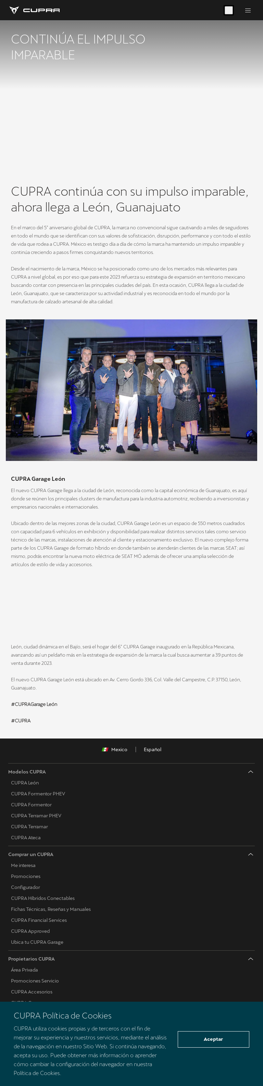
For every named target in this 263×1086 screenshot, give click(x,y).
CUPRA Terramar (29, 827)
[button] (89, 593)
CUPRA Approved (30, 931)
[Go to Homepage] (34, 10)
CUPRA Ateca (26, 838)
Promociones (25, 876)
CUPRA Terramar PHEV (36, 816)
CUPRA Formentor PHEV (38, 794)
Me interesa (23, 865)
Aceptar (213, 1039)
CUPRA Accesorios (31, 992)
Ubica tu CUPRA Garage (37, 942)
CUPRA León (25, 783)
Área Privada (24, 970)
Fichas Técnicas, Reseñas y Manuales (51, 909)
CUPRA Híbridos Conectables (43, 898)
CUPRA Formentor (31, 805)
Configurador (25, 887)
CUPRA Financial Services (39, 920)
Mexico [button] (114, 750)
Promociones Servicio (35, 981)
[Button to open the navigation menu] (248, 10)
